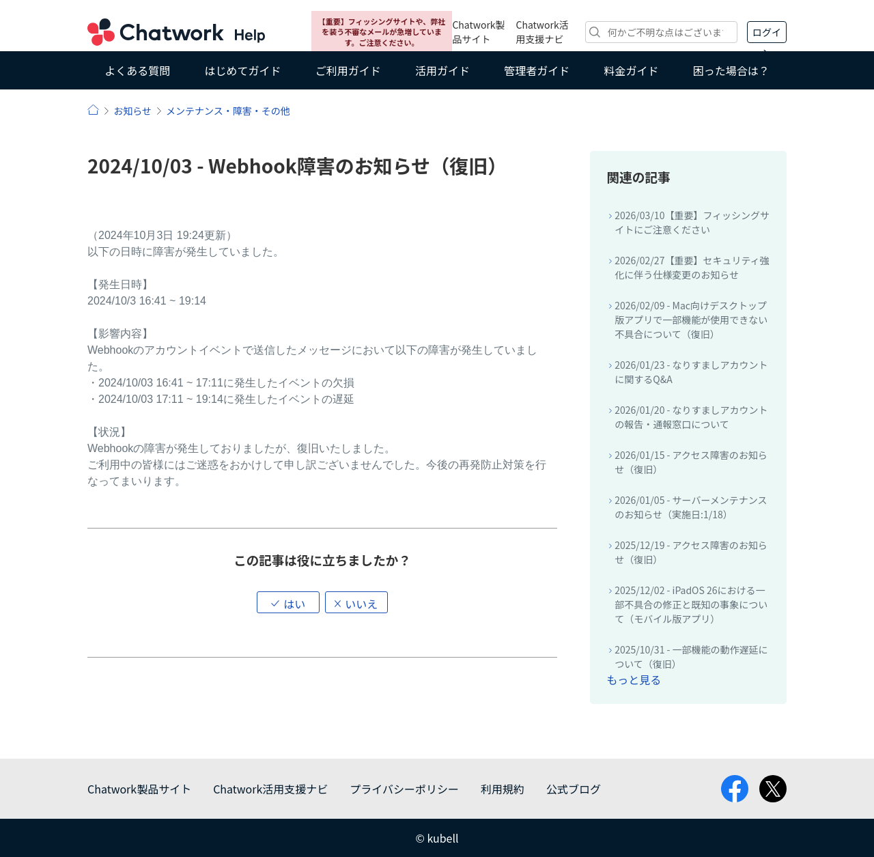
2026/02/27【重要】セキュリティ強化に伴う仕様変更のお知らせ (692, 267)
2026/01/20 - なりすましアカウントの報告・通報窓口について (691, 417)
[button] (288, 602)
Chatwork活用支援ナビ (542, 32)
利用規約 (502, 789)
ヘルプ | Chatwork (93, 109)
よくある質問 (137, 70)
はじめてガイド (242, 70)
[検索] (661, 32)
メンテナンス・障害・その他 (228, 110)
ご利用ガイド (348, 70)
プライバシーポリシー (404, 789)
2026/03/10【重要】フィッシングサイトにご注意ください (692, 222)
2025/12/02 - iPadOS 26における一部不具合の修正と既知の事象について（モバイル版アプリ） (691, 604)
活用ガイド (442, 70)
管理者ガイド (536, 70)
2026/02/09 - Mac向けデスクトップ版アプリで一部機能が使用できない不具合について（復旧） (691, 319)
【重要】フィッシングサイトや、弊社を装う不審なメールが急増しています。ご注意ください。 (381, 32)
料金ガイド (631, 70)
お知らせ (132, 110)
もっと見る (633, 679)
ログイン (766, 34)
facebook (734, 788)
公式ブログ (573, 789)
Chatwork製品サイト (478, 32)
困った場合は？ (731, 70)
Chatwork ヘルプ (176, 32)
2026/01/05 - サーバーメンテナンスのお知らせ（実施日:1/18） (691, 507)
